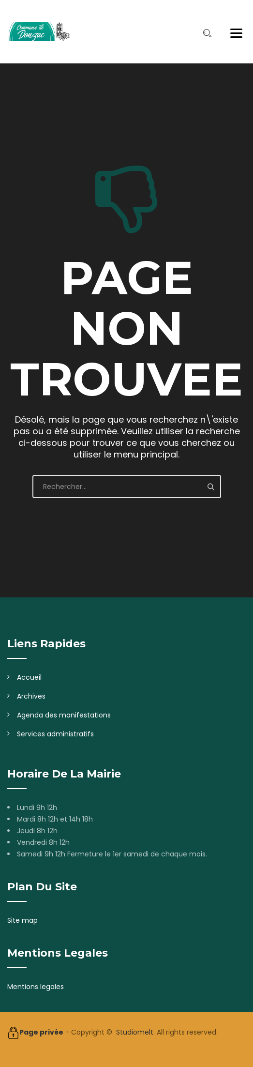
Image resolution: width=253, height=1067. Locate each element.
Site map (22, 920)
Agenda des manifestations (64, 715)
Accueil (29, 677)
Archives (31, 696)
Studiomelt (134, 1032)
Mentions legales (35, 986)
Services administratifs (55, 734)
